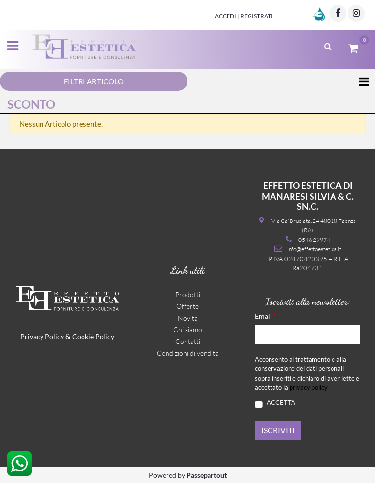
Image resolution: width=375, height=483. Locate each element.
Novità (188, 318)
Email (265, 315)
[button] (278, 430)
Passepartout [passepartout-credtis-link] (207, 475)
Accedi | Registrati (244, 16)
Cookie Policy (93, 336)
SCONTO (31, 104)
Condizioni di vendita (188, 353)
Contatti (187, 341)
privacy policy (309, 387)
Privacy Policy (42, 336)
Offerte (187, 306)
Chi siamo (187, 329)
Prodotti (187, 294)
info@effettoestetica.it (314, 249)
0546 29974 (314, 239)
